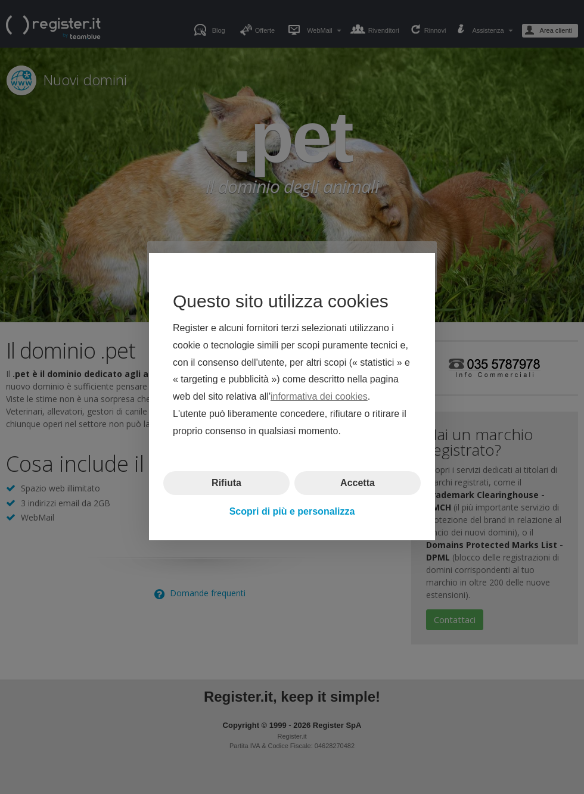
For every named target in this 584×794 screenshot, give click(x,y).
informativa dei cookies (319, 397)
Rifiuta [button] (226, 483)
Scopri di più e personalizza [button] (292, 511)
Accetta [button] (357, 483)
